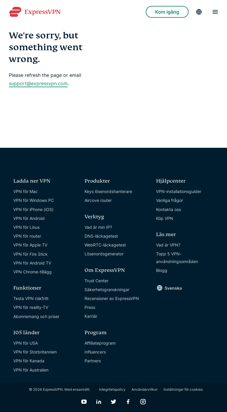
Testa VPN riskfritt (30, 298)
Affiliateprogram (100, 343)
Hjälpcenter (171, 181)
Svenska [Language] (173, 288)
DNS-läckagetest (101, 236)
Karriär (91, 316)
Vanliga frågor (169, 200)
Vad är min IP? (98, 227)
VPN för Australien (30, 369)
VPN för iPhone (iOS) (33, 209)
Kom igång (167, 12)
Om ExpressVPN (105, 270)
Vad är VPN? (168, 244)
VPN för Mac (25, 191)
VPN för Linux (26, 227)
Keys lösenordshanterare (108, 191)
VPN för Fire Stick (30, 254)
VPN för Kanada (28, 360)
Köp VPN (164, 218)
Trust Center (96, 280)
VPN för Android (29, 218)
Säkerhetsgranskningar (107, 289)
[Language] (199, 12)
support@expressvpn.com (38, 83)
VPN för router (27, 236)
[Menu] (215, 12)
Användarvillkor (145, 389)
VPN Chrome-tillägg (32, 271)
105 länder (26, 333)
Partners (93, 360)
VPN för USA (25, 343)
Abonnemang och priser (36, 316)
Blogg (161, 270)
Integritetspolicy (112, 389)
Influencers (95, 351)
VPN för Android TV (32, 262)
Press (90, 307)
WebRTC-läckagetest (105, 244)
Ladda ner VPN (32, 181)
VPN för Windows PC (33, 200)
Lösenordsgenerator (104, 253)
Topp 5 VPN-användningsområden (177, 257)
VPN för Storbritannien (35, 351)
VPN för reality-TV (30, 307)
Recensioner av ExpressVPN (112, 298)
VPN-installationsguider (178, 191)
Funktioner (27, 288)
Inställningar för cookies (183, 389)
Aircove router (98, 200)
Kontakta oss (168, 209)
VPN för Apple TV (30, 244)
